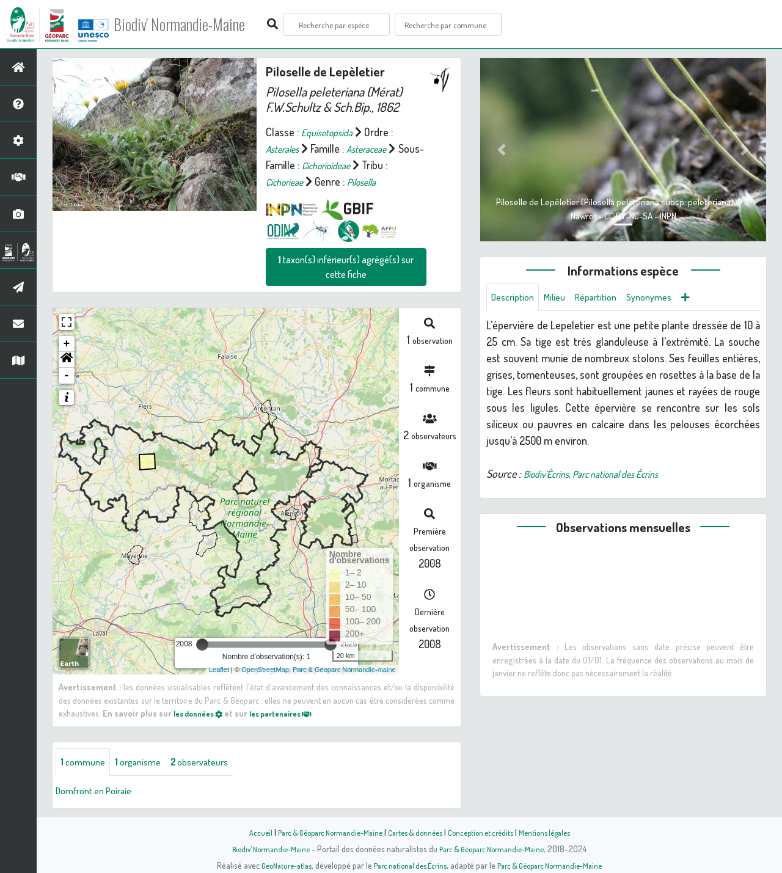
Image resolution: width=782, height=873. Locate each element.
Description (515, 298)
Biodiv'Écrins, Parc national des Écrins (604, 476)
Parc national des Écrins (407, 865)
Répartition (608, 298)
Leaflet (219, 669)
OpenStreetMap (265, 669)
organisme (145, 763)
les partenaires (294, 712)
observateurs (214, 763)
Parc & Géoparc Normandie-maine (344, 669)
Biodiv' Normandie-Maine (201, 24)
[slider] (202, 644)
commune (85, 763)
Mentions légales (557, 832)
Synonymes (666, 298)
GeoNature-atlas (275, 865)
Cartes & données (416, 832)
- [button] (67, 375)
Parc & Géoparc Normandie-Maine (321, 832)
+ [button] (67, 344)
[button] (67, 360)
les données (202, 712)
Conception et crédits (487, 832)
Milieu (562, 298)
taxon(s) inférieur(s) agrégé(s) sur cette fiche (346, 267)
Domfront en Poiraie (99, 792)
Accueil (245, 832)
